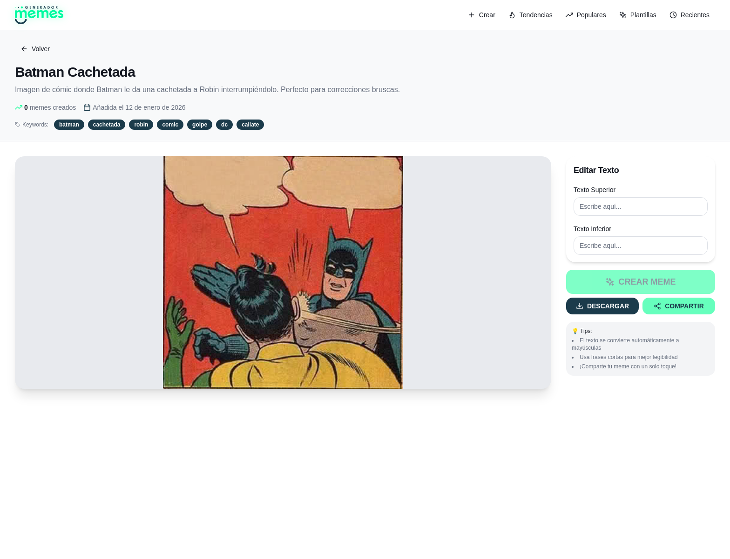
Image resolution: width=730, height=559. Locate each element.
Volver (35, 49)
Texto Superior (594, 189)
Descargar (602, 306)
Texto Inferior (592, 229)
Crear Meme (640, 281)
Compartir (679, 306)
